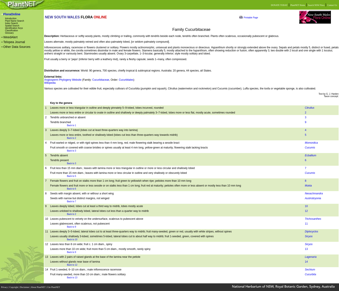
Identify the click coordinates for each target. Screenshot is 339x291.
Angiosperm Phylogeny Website (62, 79)
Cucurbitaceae (100, 79)
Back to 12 (72, 265)
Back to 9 (71, 227)
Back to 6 (71, 189)
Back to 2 (71, 138)
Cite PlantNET (53, 287)
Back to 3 (71, 151)
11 (306, 223)
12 (306, 211)
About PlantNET (38, 287)
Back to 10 (72, 239)
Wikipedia (50, 82)
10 (306, 206)
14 (306, 261)
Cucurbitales (126, 79)
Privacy (4, 287)
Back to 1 (71, 125)
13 (306, 249)
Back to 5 (71, 176)
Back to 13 (72, 277)
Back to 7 (71, 201)
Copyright (14, 287)
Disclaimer (25, 287)
